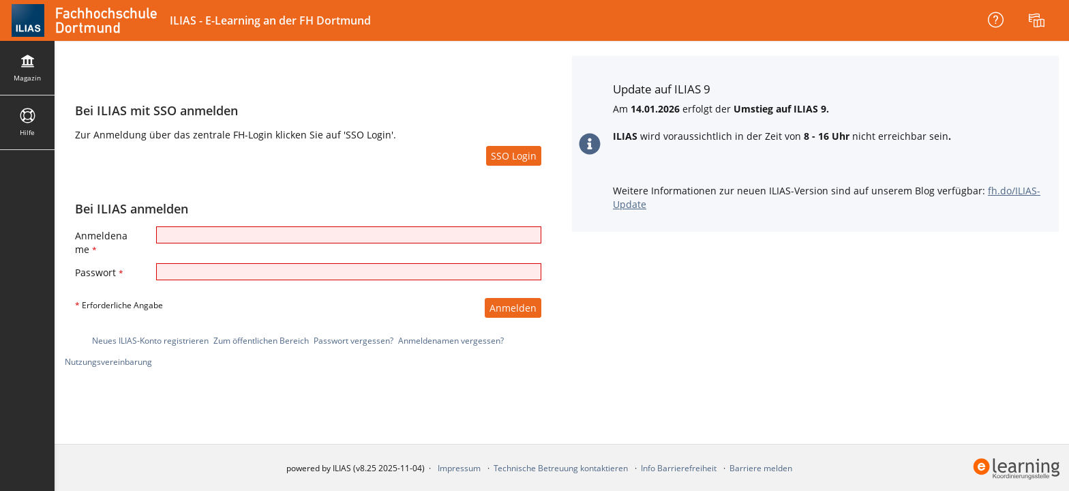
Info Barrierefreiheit (679, 468)
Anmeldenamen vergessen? (451, 340)
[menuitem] (1038, 20)
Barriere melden (760, 468)
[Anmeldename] (348, 234)
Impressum (459, 468)
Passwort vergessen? (353, 340)
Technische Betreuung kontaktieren (561, 468)
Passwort (99, 272)
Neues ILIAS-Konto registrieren (150, 340)
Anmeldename (101, 242)
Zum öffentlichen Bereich (261, 340)
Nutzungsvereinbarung (108, 362)
